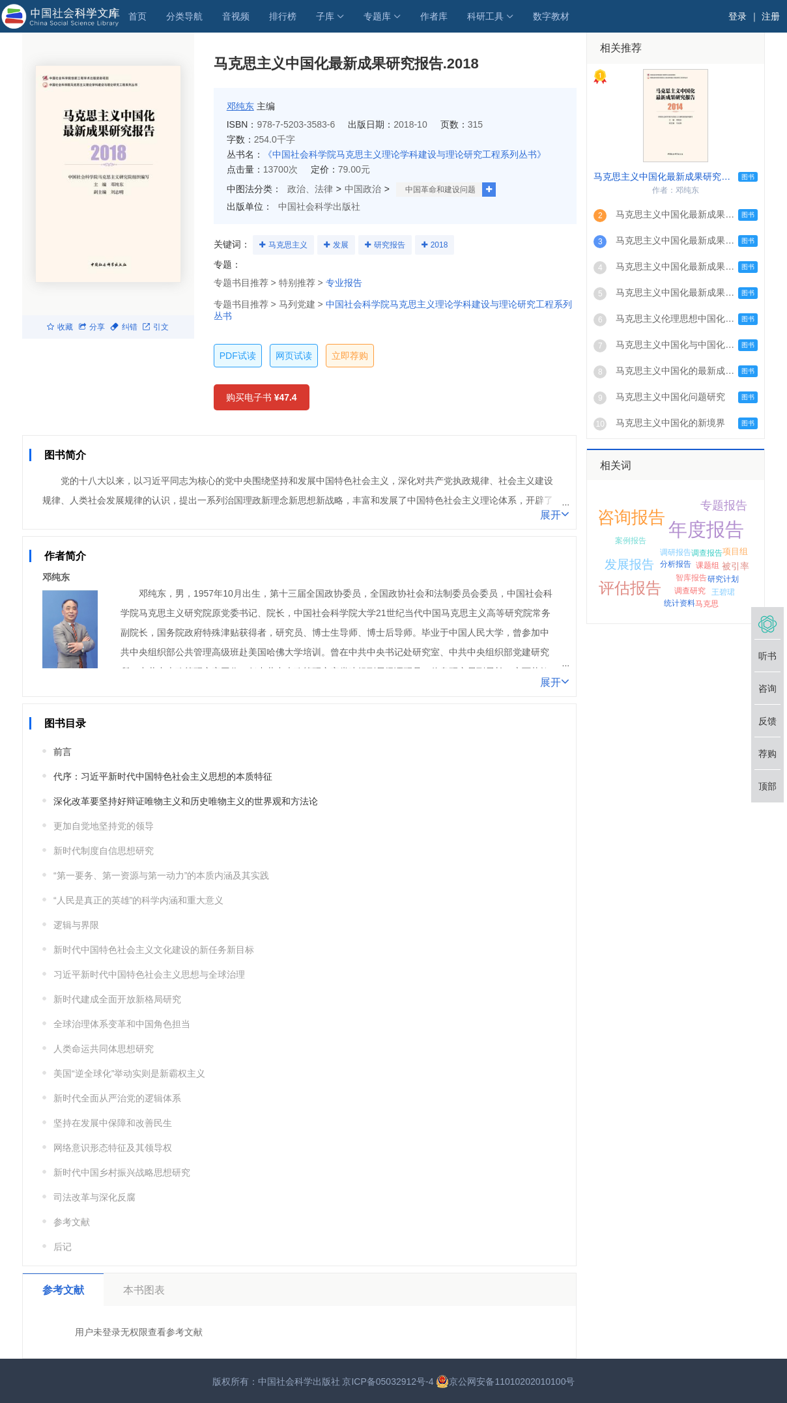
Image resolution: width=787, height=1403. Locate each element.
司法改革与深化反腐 (94, 1197)
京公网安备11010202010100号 (505, 1381)
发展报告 (629, 564)
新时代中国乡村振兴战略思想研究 (121, 1172)
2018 (439, 244)
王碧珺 (723, 592)
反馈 (767, 721)
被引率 (735, 566)
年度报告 (706, 529)
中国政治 (363, 189)
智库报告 (691, 577)
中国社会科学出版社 (319, 206)
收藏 (60, 327)
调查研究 (690, 590)
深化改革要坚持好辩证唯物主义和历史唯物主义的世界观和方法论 (185, 801)
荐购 (767, 753)
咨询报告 (631, 517)
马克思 (707, 603)
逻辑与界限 (76, 925)
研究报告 (389, 244)
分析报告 (675, 564)
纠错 (123, 327)
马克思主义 (288, 244)
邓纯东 (240, 106)
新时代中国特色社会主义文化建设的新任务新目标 (153, 949)
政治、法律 (310, 189)
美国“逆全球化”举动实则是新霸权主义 (129, 1073)
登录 (737, 16)
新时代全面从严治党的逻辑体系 (117, 1098)
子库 (325, 16)
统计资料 (679, 603)
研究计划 (723, 579)
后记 (62, 1246)
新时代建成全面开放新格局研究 (117, 999)
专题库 (377, 16)
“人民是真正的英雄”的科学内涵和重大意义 (138, 900)
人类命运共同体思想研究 (103, 1048)
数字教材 (551, 16)
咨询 (767, 688)
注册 (771, 16)
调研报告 (675, 552)
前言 (62, 751)
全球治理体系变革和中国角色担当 (121, 1024)
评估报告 (630, 588)
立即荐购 (350, 355)
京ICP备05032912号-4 (387, 1381)
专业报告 (344, 282)
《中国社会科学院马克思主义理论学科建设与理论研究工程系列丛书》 (404, 154)
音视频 (236, 16)
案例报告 (630, 540)
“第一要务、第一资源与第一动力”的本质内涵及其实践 (161, 875)
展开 (554, 513)
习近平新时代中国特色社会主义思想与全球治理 (149, 974)
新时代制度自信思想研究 (103, 850)
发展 (341, 244)
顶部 (767, 786)
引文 (156, 327)
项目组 (735, 551)
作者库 (434, 16)
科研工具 (485, 16)
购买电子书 (261, 397)
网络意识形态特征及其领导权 (112, 1147)
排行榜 (282, 16)
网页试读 (294, 355)
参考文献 (71, 1222)
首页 (137, 16)
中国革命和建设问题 (440, 189)
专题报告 (723, 505)
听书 (767, 656)
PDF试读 (238, 355)
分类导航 (184, 16)
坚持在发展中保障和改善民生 (112, 1123)
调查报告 (707, 553)
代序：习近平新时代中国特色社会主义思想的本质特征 (162, 776)
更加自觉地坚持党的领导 (103, 826)
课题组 (707, 565)
